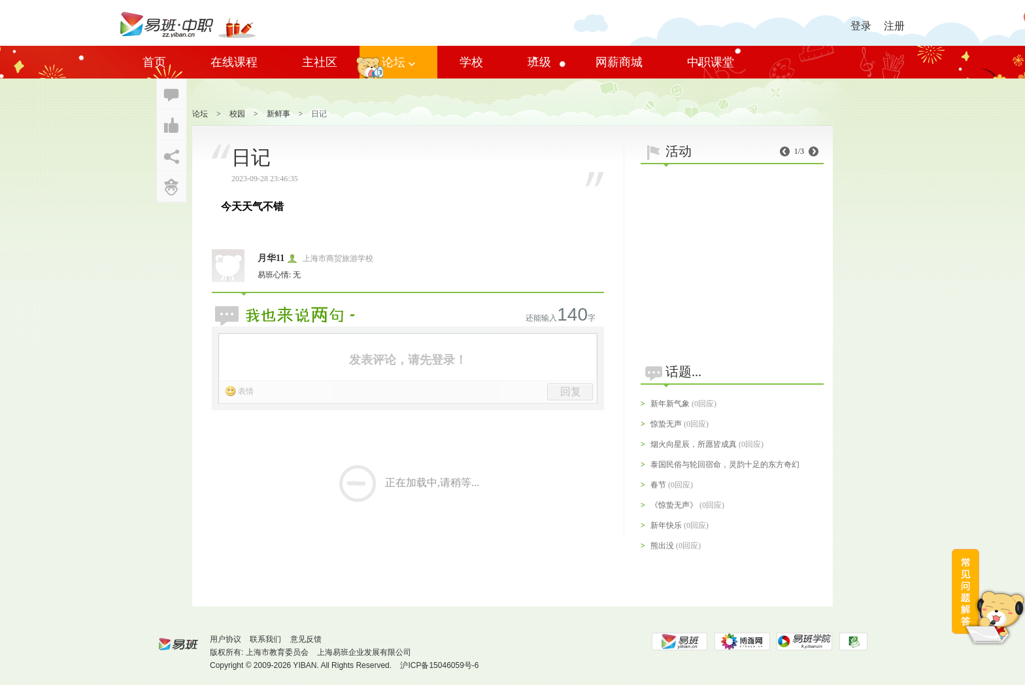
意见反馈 (306, 639)
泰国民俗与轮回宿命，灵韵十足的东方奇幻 (724, 464)
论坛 (398, 62)
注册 (894, 25)
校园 (237, 113)
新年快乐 (666, 525)
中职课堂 (710, 62)
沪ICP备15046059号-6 (439, 665)
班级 (539, 62)
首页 (154, 62)
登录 (860, 25)
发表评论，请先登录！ (408, 359)
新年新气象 (670, 403)
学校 (471, 62)
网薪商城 (619, 62)
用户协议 (225, 639)
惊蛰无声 (666, 424)
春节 (658, 484)
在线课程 (234, 62)
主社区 (319, 62)
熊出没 (662, 545)
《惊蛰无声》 (673, 505)
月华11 (271, 258)
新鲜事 (278, 113)
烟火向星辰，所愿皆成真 (693, 444)
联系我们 (265, 639)
